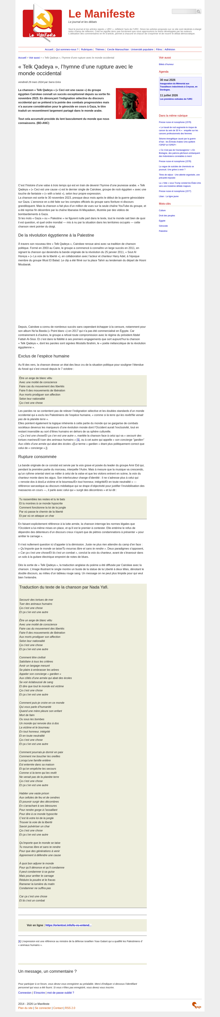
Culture (162, 210)
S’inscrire (39, 992)
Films (159, 49)
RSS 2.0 (70, 1008)
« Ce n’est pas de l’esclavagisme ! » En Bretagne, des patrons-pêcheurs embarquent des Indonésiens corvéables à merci (179, 153)
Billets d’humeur (166, 64)
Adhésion (170, 49)
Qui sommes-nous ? (67, 49)
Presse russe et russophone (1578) (175, 161)
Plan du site (25, 1008)
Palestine (163, 231)
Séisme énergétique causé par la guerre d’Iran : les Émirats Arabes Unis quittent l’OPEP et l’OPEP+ (177, 142)
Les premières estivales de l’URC (176, 99)
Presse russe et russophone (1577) (175, 191)
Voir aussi (34, 57)
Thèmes (99, 49)
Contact (58, 1008)
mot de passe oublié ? (60, 992)
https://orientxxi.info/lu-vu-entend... (69, 925)
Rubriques (87, 49)
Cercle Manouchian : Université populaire (130, 49)
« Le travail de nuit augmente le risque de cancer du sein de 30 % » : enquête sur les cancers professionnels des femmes (178, 130)
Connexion (24, 992)
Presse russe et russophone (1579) (175, 122)
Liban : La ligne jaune (169, 196)
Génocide (163, 226)
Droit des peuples (167, 215)
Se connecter (43, 1008)
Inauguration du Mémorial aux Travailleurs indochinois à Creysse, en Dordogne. (178, 86)
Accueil (49, 49)
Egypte (162, 221)
